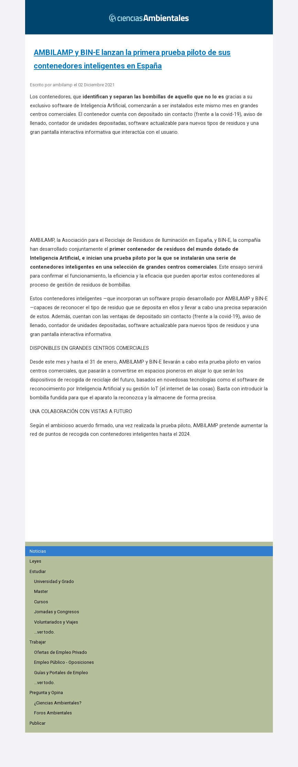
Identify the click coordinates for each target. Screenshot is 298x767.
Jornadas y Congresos (56, 611)
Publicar (37, 723)
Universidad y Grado (54, 581)
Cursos (41, 601)
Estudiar (38, 571)
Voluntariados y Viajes (56, 622)
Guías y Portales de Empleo (61, 672)
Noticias (38, 551)
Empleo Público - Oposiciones (64, 662)
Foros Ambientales (53, 712)
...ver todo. (44, 632)
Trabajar (38, 642)
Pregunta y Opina (46, 692)
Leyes (35, 561)
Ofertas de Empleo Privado (60, 652)
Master (41, 591)
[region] (151, 500)
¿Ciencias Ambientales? (57, 702)
